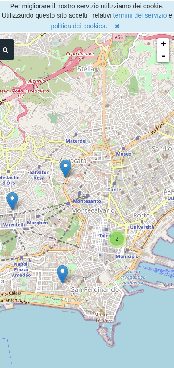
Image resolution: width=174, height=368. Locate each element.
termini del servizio (140, 15)
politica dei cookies (78, 26)
